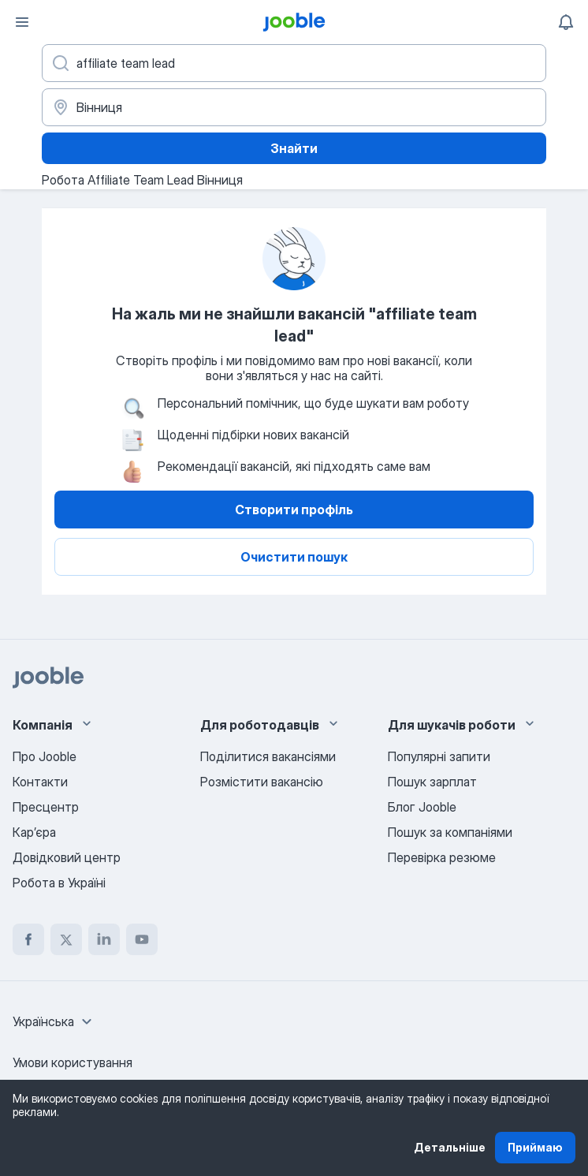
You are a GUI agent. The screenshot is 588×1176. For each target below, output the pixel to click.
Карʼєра (34, 832)
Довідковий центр (67, 857)
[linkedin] (104, 939)
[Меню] (22, 22)
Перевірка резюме (442, 857)
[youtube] (142, 939)
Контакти (40, 782)
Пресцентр (46, 807)
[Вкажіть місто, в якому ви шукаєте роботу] (294, 107)
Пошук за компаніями (450, 832)
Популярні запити (439, 756)
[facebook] (28, 939)
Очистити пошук (294, 557)
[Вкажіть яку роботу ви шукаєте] (294, 63)
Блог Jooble (422, 807)
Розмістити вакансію (261, 782)
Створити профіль (294, 509)
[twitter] (66, 939)
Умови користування (72, 1062)
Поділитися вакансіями (268, 756)
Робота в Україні (59, 882)
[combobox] (54, 1021)
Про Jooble (44, 756)
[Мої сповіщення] (566, 22)
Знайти (294, 148)
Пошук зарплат (432, 782)
